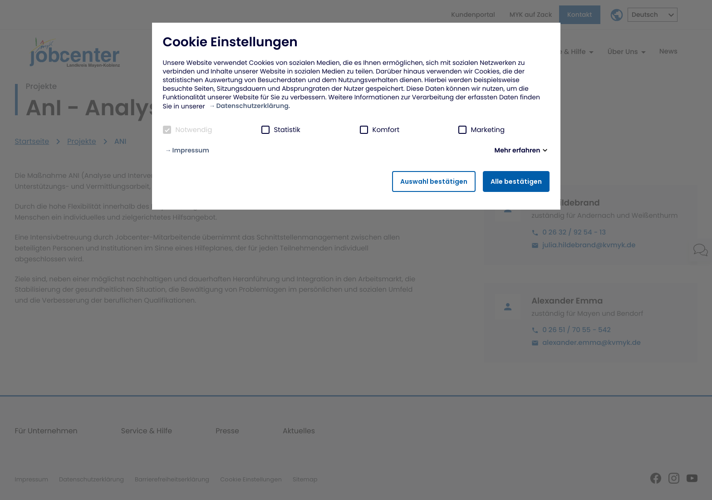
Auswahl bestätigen (433, 181)
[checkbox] (167, 130)
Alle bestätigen (516, 181)
